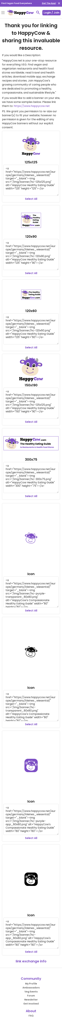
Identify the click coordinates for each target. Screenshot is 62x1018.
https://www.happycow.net (32, 106)
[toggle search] (38, 12)
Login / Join (51, 13)
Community (31, 978)
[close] (59, 3)
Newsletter (31, 999)
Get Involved (31, 1003)
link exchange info (31, 961)
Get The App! (49, 3)
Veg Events (31, 991)
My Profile (31, 983)
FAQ (31, 1015)
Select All (31, 199)
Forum (31, 995)
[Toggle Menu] (3, 13)
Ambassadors (31, 987)
